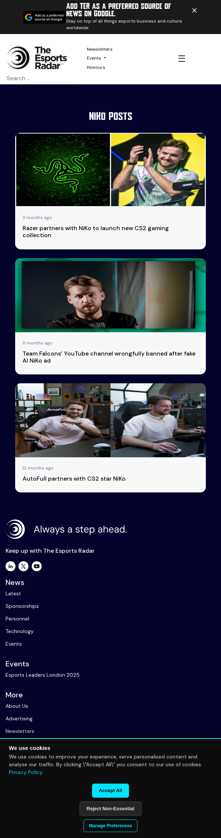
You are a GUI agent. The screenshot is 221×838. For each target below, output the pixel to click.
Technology (20, 631)
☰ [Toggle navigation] (182, 58)
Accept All (110, 790)
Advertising (19, 718)
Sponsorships (22, 606)
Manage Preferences (110, 825)
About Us (17, 706)
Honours (96, 67)
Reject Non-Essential (110, 808)
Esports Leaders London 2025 (42, 675)
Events (94, 58)
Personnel (17, 618)
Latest (13, 593)
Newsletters (100, 49)
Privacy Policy (25, 772)
